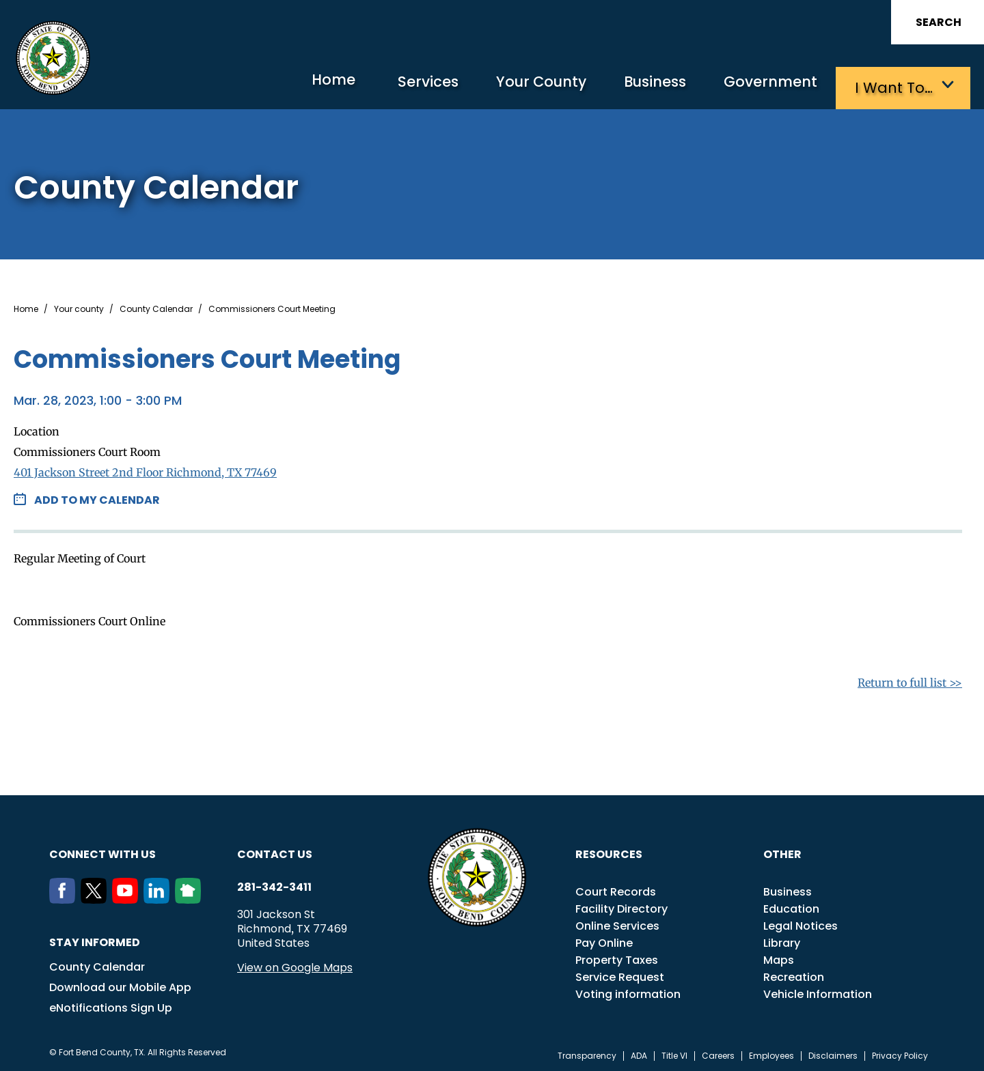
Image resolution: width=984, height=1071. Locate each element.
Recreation (793, 974)
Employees (771, 1053)
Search (938, 22)
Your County (519, 85)
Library (781, 940)
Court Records (615, 889)
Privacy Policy (900, 1053)
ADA (639, 1053)
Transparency (587, 1053)
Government (766, 85)
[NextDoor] (190, 897)
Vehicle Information (817, 991)
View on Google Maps (295, 965)
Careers (718, 1053)
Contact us (274, 851)
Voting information (628, 991)
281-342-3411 (274, 884)
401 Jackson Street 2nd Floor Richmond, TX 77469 (145, 469)
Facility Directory (621, 906)
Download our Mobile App (120, 985)
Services (399, 85)
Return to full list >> (910, 680)
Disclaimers (833, 1053)
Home (297, 85)
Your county (79, 306)
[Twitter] (96, 897)
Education (791, 906)
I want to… (895, 85)
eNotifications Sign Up (110, 1005)
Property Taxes (616, 957)
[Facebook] (65, 897)
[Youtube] (128, 897)
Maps (778, 957)
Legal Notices (800, 923)
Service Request (619, 974)
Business (642, 85)
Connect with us (102, 851)
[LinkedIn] (159, 897)
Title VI (674, 1053)
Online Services (617, 923)
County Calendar (156, 306)
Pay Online (604, 940)
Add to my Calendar (97, 497)
